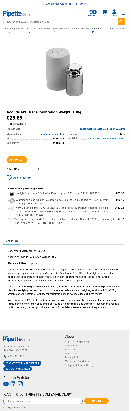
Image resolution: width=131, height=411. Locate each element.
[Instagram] (20, 384)
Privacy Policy (73, 357)
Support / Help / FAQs (77, 341)
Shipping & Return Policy (79, 365)
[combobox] (64, 21)
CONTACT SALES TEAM (18, 369)
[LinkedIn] (13, 384)
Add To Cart (17, 159)
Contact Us (71, 345)
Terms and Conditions (77, 361)
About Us (70, 349)
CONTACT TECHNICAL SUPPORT (22, 363)
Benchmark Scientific (52, 134)
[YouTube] (6, 384)
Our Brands (71, 353)
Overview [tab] (12, 240)
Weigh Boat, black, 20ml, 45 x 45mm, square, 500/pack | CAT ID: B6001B (58, 193)
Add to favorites (19, 177)
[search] (121, 21)
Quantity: (13, 169)
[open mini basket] (104, 13)
